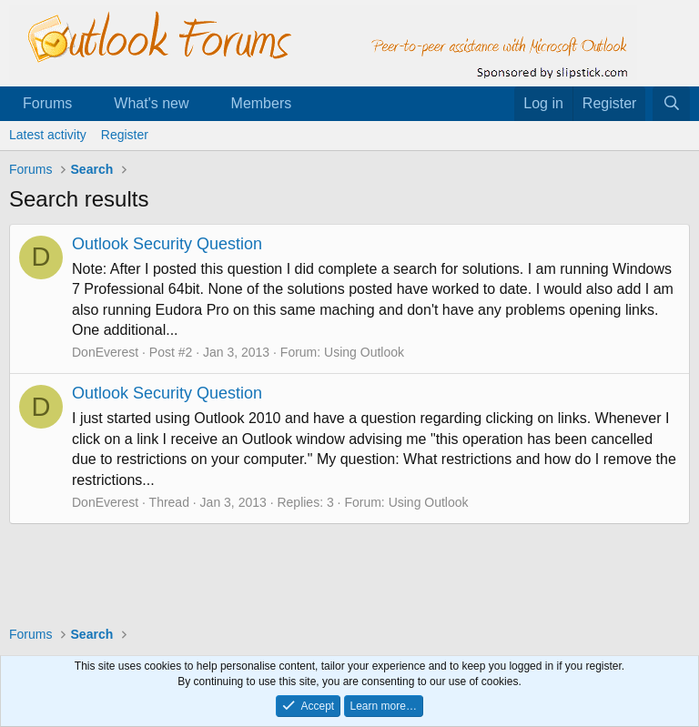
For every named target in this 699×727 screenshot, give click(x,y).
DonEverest (105, 352)
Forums (47, 103)
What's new (151, 103)
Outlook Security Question (167, 244)
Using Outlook (364, 352)
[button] (87, 103)
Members (261, 103)
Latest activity (47, 134)
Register (124, 134)
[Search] (671, 103)
